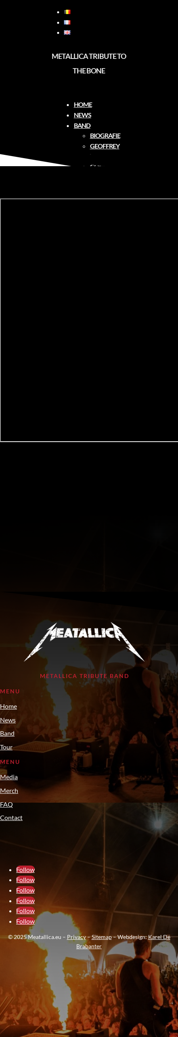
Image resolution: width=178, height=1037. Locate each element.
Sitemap (102, 936)
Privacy (76, 936)
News (82, 115)
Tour (6, 747)
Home (83, 104)
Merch (9, 790)
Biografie (105, 135)
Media (9, 776)
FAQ (6, 804)
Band (82, 125)
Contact (11, 817)
